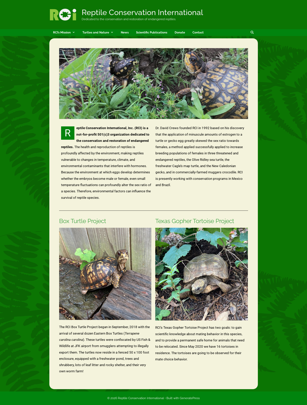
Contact (198, 32)
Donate (180, 32)
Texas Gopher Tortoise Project (194, 221)
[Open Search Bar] (252, 32)
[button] (63, 83)
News (125, 32)
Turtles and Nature (99, 32)
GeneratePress (190, 398)
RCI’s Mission (66, 32)
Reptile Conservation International (142, 12)
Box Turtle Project (82, 221)
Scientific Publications (151, 32)
